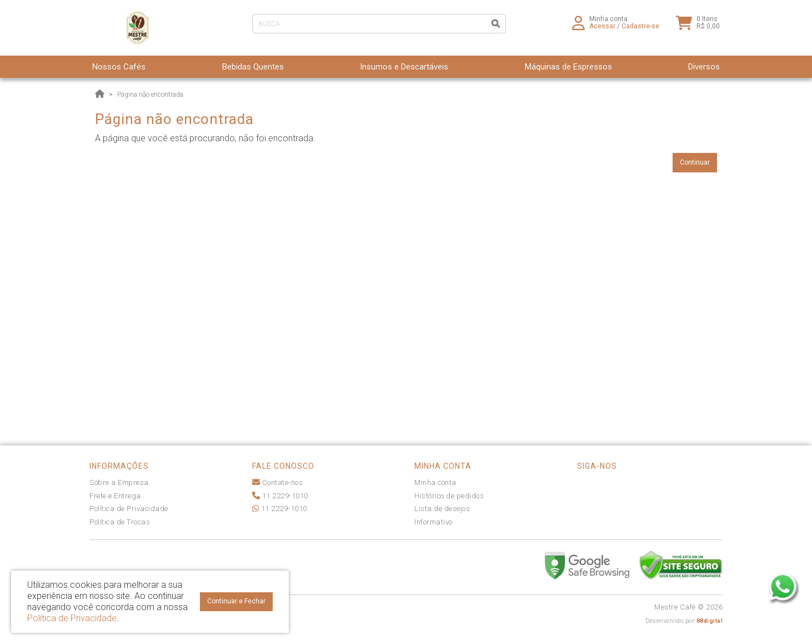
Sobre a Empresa (119, 482)
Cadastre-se (640, 30)
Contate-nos (277, 482)
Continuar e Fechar (236, 601)
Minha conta (435, 482)
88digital (709, 621)
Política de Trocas (119, 522)
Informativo (433, 522)
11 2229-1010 (280, 496)
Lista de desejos (442, 508)
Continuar (695, 162)
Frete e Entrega (115, 496)
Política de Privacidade (128, 508)
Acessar (602, 30)
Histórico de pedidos (449, 496)
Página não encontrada (150, 94)
